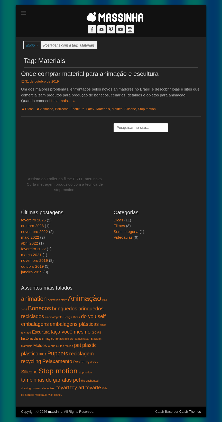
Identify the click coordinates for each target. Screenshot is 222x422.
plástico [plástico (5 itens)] (29, 353)
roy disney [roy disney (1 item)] (92, 362)
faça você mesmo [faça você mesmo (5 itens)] (70, 332)
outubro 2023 (32, 225)
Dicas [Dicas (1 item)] (76, 317)
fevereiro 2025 (33, 220)
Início (32, 45)
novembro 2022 (34, 231)
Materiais (103, 109)
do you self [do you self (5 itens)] (93, 316)
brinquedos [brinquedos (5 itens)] (64, 308)
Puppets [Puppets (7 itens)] (57, 353)
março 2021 (31, 255)
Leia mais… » (63, 100)
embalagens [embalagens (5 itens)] (35, 324)
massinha (55, 412)
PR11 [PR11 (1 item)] (42, 354)
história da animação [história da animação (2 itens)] (37, 338)
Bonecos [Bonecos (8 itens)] (39, 308)
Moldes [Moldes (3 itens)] (40, 345)
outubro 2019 (32, 266)
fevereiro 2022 (33, 249)
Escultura (77, 109)
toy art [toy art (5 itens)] (77, 387)
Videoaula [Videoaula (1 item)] (41, 394)
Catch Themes (190, 412)
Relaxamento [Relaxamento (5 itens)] (57, 361)
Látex (90, 109)
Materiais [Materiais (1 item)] (26, 345)
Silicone (130, 109)
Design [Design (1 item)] (67, 317)
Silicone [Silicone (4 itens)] (29, 371)
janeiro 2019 (31, 272)
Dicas (29, 109)
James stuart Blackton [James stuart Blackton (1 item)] (88, 338)
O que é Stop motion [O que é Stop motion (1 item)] (60, 345)
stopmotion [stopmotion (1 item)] (85, 372)
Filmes (119, 225)
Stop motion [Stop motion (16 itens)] (58, 371)
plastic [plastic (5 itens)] (89, 345)
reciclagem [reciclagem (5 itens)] (81, 353)
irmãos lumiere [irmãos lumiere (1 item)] (64, 338)
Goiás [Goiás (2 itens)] (96, 332)
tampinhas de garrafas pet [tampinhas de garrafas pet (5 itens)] (50, 380)
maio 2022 (30, 237)
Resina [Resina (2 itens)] (79, 362)
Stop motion (147, 109)
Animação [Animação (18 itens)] (84, 298)
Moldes (117, 109)
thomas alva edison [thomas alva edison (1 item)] (43, 388)
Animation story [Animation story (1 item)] (57, 299)
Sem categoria (126, 231)
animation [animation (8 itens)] (34, 298)
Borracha (62, 109)
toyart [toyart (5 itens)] (63, 387)
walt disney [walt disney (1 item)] (55, 394)
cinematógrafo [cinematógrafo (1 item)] (53, 317)
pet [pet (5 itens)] (77, 345)
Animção (46, 109)
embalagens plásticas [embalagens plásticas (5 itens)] (74, 324)
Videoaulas (123, 237)
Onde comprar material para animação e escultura (90, 73)
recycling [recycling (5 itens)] (31, 361)
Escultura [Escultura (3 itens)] (41, 332)
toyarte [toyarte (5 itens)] (93, 387)
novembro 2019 (34, 260)
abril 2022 (29, 243)
